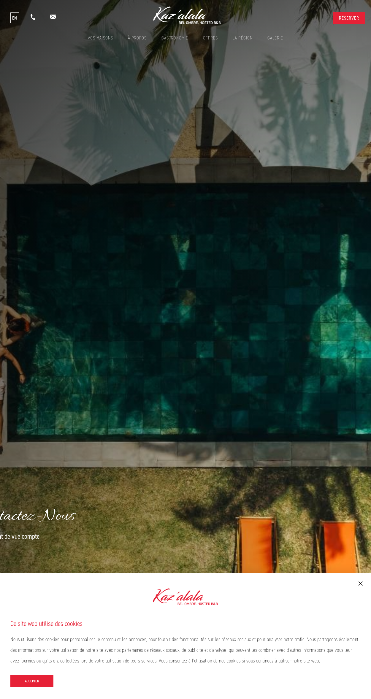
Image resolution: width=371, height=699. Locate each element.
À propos (137, 38)
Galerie (275, 38)
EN (14, 18)
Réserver (349, 18)
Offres (210, 38)
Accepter (32, 681)
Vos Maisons (100, 38)
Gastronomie (174, 38)
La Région (243, 38)
